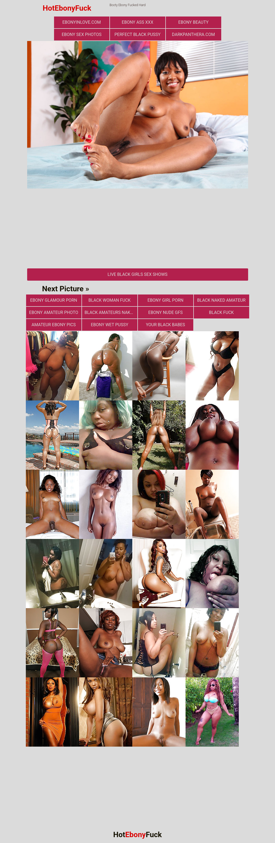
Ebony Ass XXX (137, 22)
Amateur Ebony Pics (53, 324)
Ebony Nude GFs (165, 312)
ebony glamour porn (53, 300)
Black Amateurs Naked (110, 312)
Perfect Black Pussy (137, 34)
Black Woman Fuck (109, 300)
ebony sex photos (82, 34)
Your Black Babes (165, 324)
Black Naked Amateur (221, 300)
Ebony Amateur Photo (53, 312)
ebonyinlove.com (81, 22)
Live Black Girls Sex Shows (137, 274)
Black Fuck (221, 312)
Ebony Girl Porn (165, 300)
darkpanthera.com (193, 34)
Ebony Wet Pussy (109, 324)
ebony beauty (193, 22)
